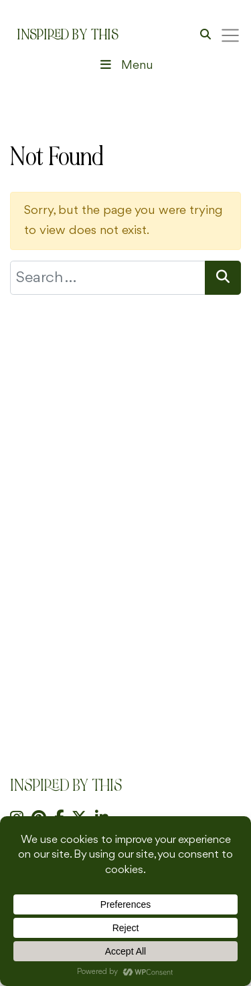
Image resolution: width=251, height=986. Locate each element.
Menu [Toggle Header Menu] (125, 65)
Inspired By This (67, 34)
